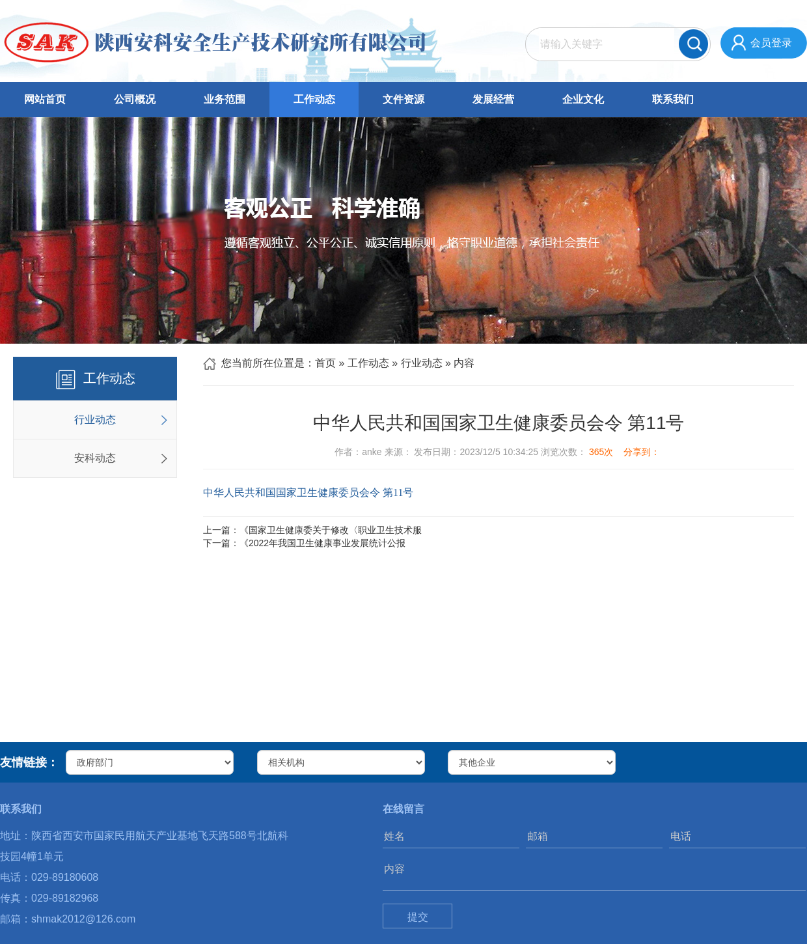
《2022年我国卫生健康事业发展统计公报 (322, 543)
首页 (325, 362)
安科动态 (95, 458)
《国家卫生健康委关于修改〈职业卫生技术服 (330, 530)
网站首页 (45, 99)
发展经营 (493, 99)
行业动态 (95, 419)
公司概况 (135, 99)
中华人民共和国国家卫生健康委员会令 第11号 (308, 492)
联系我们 (673, 99)
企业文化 (583, 99)
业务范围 (224, 99)
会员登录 (771, 42)
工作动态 (314, 99)
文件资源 (403, 99)
